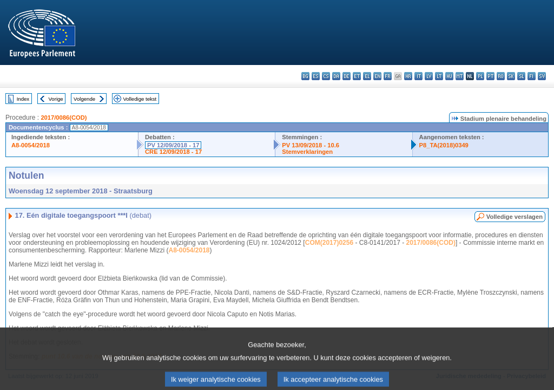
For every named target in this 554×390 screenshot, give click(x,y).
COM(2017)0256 (329, 242)
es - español (316, 76)
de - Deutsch (346, 76)
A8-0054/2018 (30, 145)
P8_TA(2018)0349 (444, 145)
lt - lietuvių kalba (439, 76)
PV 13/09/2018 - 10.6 (310, 145)
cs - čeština (326, 76)
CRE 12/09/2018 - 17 (173, 151)
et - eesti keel (357, 76)
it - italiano (418, 76)
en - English (377, 76)
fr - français (388, 76)
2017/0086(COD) (64, 117)
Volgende (84, 99)
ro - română (501, 76)
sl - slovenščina (521, 76)
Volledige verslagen (514, 216)
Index (23, 99)
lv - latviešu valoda (429, 76)
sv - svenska (542, 76)
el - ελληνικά (367, 76)
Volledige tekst (139, 99)
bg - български (305, 76)
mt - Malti (460, 76)
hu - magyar (449, 76)
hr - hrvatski (408, 76)
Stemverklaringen (307, 151)
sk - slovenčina (511, 76)
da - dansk (336, 76)
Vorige (56, 99)
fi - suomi (531, 76)
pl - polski (480, 76)
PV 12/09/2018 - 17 (173, 145)
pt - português (490, 76)
